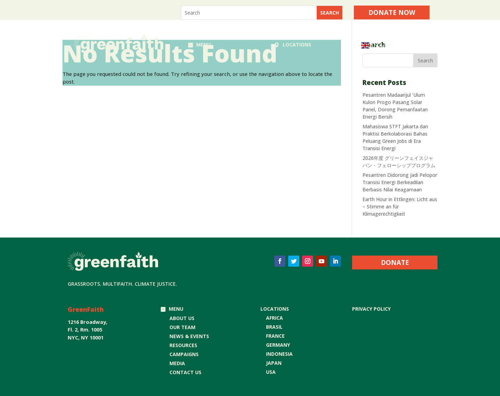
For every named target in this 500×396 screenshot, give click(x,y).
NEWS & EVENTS (189, 336)
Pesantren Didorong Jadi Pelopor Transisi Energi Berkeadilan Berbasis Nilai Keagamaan (399, 182)
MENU (203, 44)
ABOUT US (181, 318)
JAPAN (274, 363)
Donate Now (391, 12)
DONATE (395, 262)
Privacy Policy (371, 308)
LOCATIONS (297, 44)
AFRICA (274, 318)
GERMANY (278, 345)
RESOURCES (183, 345)
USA (271, 372)
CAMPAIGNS (184, 354)
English (376, 45)
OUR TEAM (182, 327)
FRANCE (275, 336)
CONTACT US (185, 372)
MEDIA (177, 363)
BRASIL (274, 327)
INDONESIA (279, 354)
